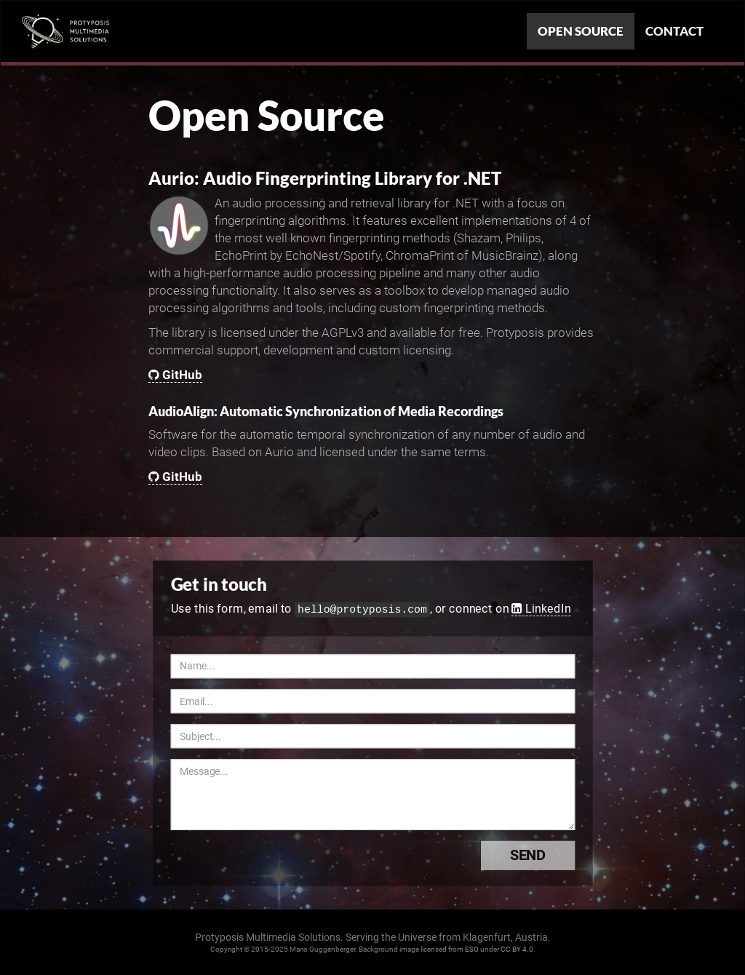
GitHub (175, 374)
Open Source (581, 31)
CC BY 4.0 (517, 949)
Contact (674, 31)
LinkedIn (540, 608)
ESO (472, 949)
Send (541, 855)
